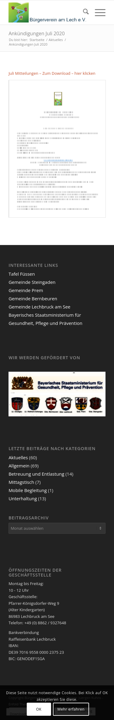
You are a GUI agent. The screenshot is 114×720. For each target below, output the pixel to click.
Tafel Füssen (22, 274)
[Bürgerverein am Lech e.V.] (47, 12)
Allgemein (19, 466)
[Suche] (83, 12)
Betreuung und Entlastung (36, 474)
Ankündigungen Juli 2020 (37, 33)
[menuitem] (83, 12)
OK (39, 709)
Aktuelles (18, 457)
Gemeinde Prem (26, 290)
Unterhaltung (23, 498)
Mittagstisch (21, 482)
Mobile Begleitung (28, 490)
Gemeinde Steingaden (32, 282)
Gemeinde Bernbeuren (33, 298)
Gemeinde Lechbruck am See (39, 307)
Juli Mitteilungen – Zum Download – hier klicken (52, 73)
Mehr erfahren (71, 709)
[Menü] (97, 12)
